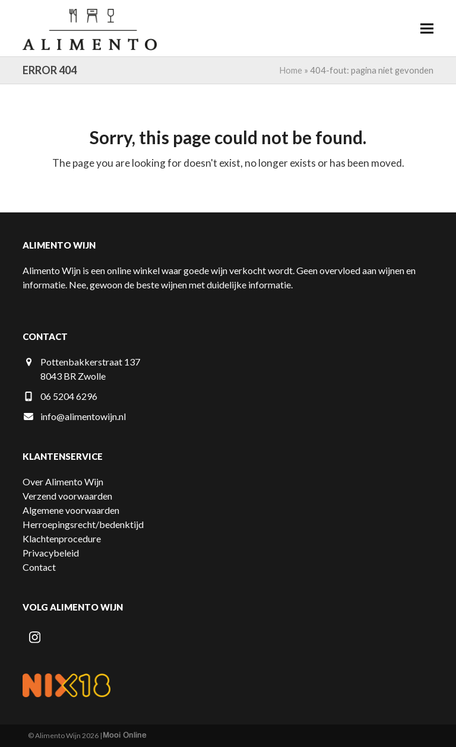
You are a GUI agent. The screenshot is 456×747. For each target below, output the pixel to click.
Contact (39, 567)
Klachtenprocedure (62, 538)
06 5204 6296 (68, 396)
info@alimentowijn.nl (83, 416)
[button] (426, 28)
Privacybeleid (51, 552)
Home (290, 70)
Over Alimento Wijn (63, 481)
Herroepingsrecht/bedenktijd (83, 524)
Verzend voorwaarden (67, 495)
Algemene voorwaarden (71, 510)
